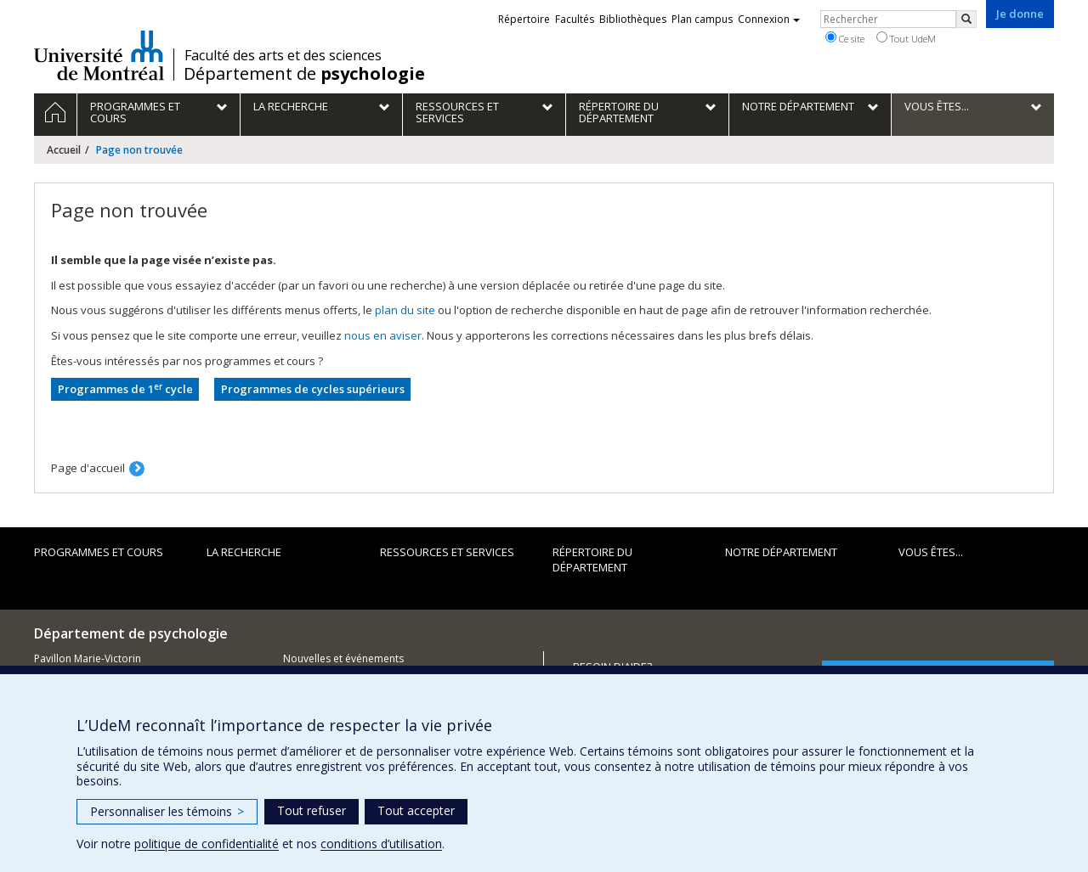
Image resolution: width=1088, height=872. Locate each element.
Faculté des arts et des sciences (283, 55)
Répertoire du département (592, 560)
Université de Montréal (99, 55)
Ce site (844, 38)
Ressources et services (447, 552)
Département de (304, 73)
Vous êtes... (930, 552)
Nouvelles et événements (343, 658)
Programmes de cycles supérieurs (313, 389)
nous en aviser (383, 335)
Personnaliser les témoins (167, 811)
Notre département (781, 552)
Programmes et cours (98, 552)
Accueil (64, 150)
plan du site (405, 310)
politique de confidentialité (206, 843)
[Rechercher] (966, 19)
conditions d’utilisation (381, 843)
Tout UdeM (906, 38)
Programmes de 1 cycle (125, 389)
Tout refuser (311, 810)
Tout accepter (416, 810)
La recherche (244, 552)
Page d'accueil (88, 467)
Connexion (769, 19)
